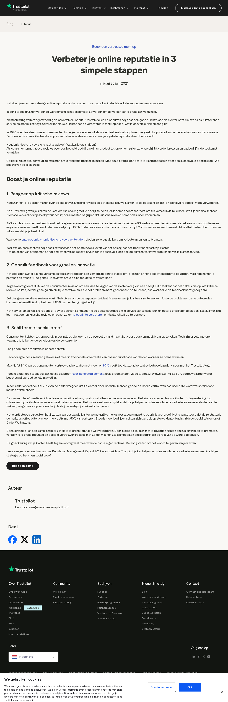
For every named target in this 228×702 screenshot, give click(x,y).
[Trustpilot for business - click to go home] (18, 8)
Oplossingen (57, 7)
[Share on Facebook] (12, 540)
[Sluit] (222, 692)
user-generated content (88, 373)
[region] (114, 687)
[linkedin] (194, 657)
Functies (80, 7)
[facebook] (199, 657)
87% (106, 365)
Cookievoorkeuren (162, 687)
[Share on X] (24, 540)
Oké (189, 687)
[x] (204, 657)
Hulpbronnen (119, 7)
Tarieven (99, 7)
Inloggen (163, 7)
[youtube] (209, 657)
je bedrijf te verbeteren (88, 314)
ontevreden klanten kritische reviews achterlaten (53, 239)
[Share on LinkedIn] (36, 540)
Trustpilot (141, 7)
